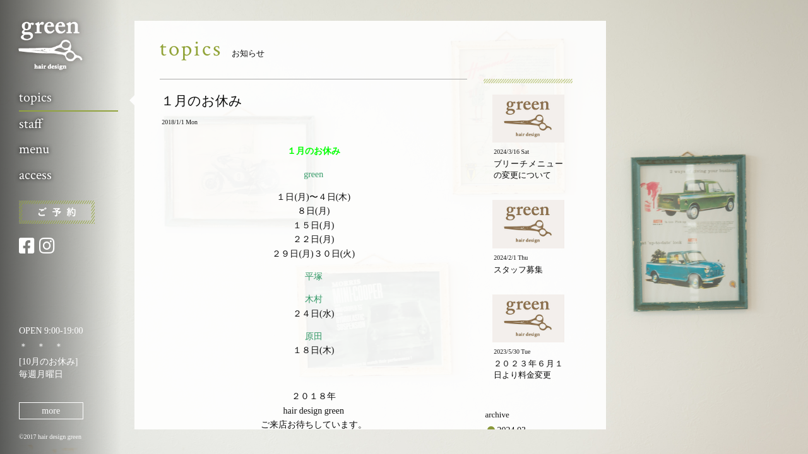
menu (34, 149)
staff (30, 124)
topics (35, 97)
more (51, 411)
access (35, 175)
